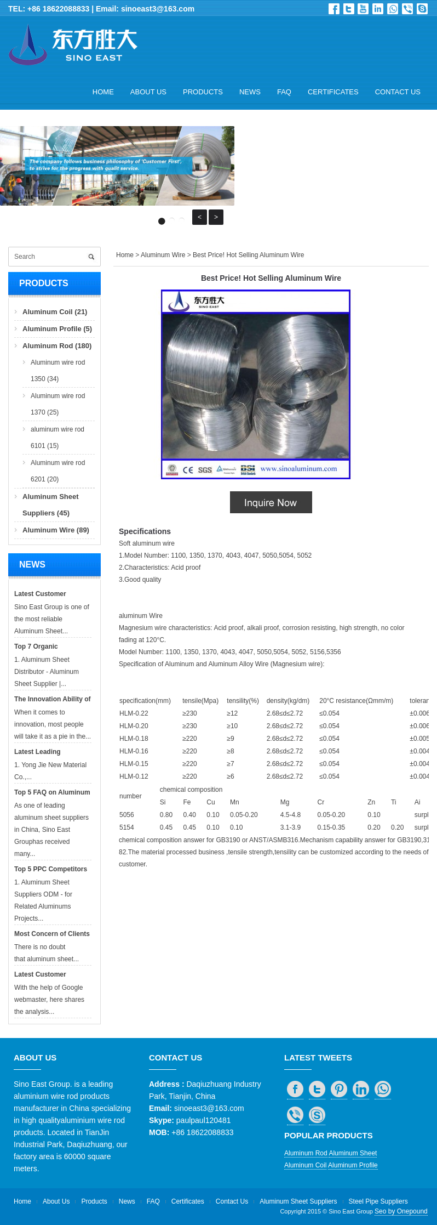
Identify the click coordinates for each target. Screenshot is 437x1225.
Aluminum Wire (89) (55, 530)
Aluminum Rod (305, 1153)
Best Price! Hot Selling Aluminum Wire (248, 255)
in (378, 9)
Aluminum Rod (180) (56, 346)
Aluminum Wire (163, 255)
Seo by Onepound (401, 1211)
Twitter (349, 9)
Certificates (333, 92)
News (250, 92)
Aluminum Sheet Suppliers (298, 1201)
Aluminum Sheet (353, 1153)
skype (422, 9)
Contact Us (398, 92)
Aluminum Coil (305, 1165)
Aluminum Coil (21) (54, 312)
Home (103, 92)
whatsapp (393, 9)
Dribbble (363, 9)
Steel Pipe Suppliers (378, 1201)
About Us (148, 92)
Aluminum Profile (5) (57, 329)
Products (203, 92)
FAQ (284, 92)
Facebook (334, 9)
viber (407, 9)
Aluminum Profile (353, 1165)
